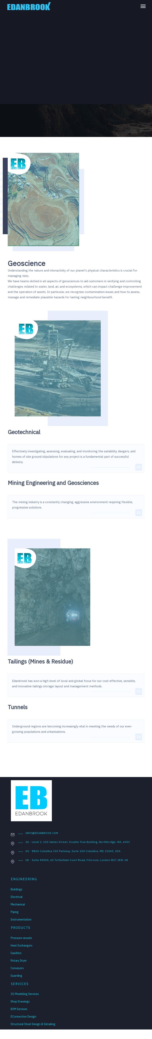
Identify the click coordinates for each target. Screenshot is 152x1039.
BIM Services (18, 1009)
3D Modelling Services (24, 994)
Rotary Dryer (18, 960)
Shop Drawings (20, 1001)
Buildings (16, 889)
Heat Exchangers (21, 945)
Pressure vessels (21, 938)
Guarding (16, 975)
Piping (14, 912)
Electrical (16, 897)
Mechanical (17, 904)
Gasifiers (16, 953)
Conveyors (17, 968)
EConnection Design (23, 1016)
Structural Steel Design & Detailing (32, 1024)
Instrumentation (20, 919)
